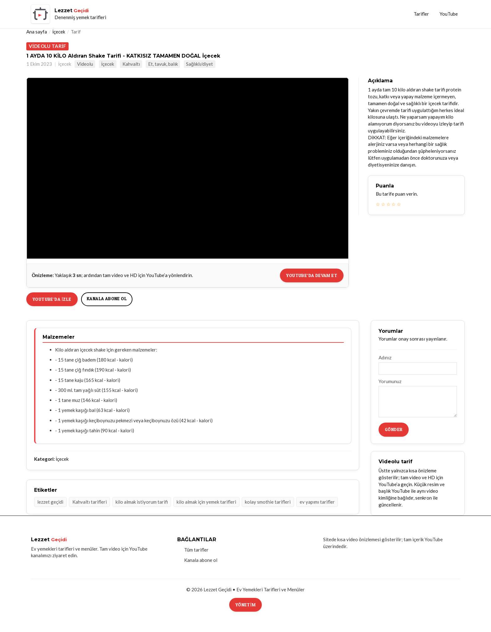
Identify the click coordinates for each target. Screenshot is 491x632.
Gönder (393, 429)
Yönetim (245, 604)
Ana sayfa (36, 31)
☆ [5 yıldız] (399, 204)
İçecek (58, 31)
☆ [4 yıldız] (393, 204)
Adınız (385, 357)
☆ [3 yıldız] (388, 204)
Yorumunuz (390, 381)
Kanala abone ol (107, 298)
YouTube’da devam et (311, 275)
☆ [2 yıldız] (383, 204)
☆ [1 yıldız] (378, 204)
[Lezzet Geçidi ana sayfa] (68, 14)
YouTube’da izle (52, 299)
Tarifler (421, 14)
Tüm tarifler (196, 549)
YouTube (449, 14)
